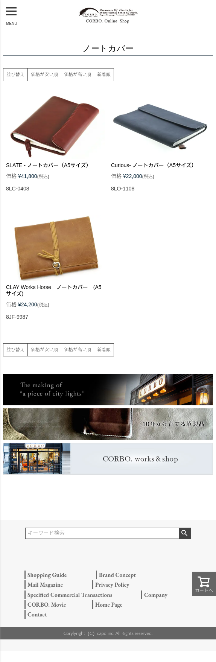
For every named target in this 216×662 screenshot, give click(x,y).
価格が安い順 (44, 74)
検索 (184, 533)
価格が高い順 (77, 74)
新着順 (104, 74)
